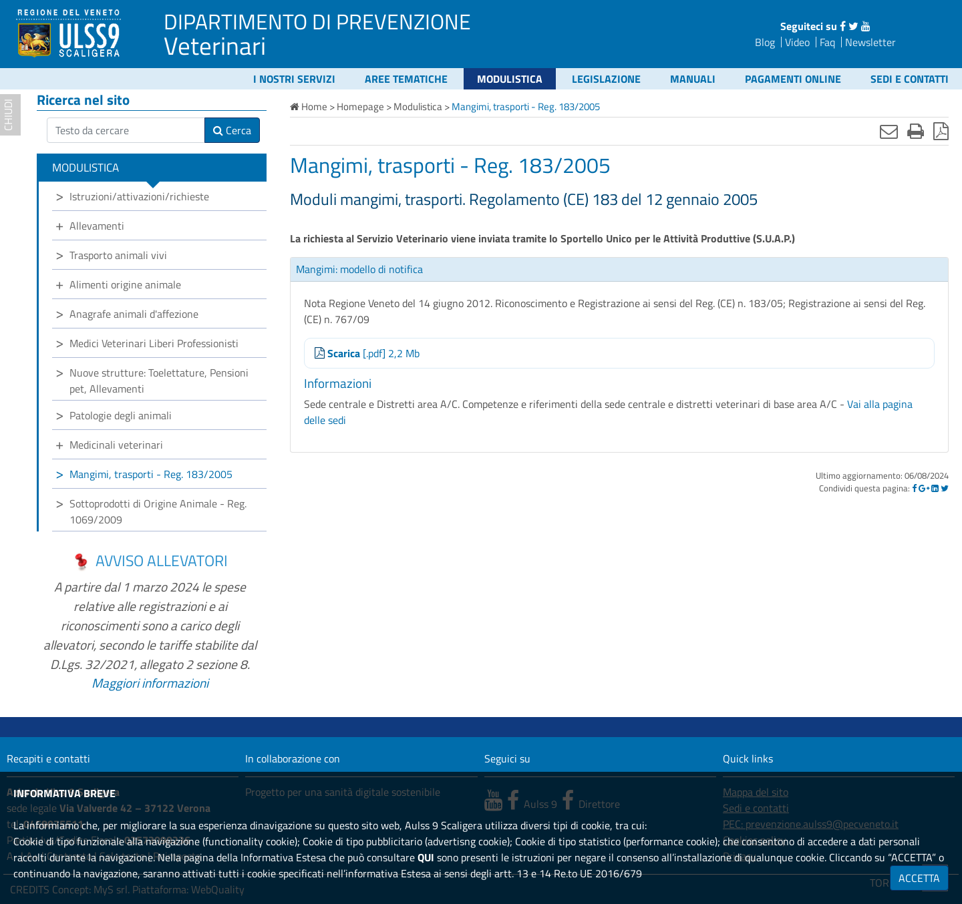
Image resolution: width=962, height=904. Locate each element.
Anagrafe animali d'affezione (133, 314)
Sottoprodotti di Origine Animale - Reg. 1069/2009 (158, 511)
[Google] (924, 488)
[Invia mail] (889, 131)
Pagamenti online (793, 79)
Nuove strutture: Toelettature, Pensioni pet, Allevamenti (159, 381)
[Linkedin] (935, 488)
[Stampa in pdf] (941, 131)
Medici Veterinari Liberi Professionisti (153, 343)
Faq (827, 42)
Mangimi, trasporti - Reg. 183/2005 (150, 474)
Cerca (232, 130)
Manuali (692, 79)
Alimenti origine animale (125, 284)
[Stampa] (915, 131)
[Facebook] (914, 488)
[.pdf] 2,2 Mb (367, 353)
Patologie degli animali (120, 415)
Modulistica (509, 79)
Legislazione (606, 79)
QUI (426, 857)
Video (797, 42)
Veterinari (215, 45)
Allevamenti (96, 226)
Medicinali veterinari (116, 445)
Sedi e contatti (909, 79)
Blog (765, 42)
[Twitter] (945, 488)
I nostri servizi (294, 79)
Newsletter (870, 42)
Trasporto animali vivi (118, 255)
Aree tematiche (406, 79)
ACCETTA (919, 878)
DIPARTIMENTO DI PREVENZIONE (317, 21)
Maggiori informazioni (150, 682)
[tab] (619, 270)
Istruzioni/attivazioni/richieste (139, 196)
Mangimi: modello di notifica (359, 269)
